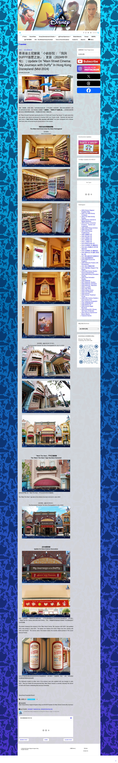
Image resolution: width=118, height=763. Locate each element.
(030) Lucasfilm (86, 287)
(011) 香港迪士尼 (28, 49)
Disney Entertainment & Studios (47, 36)
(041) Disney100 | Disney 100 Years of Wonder (89, 310)
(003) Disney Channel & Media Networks (89, 220)
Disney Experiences (65, 36)
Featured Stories (87, 316)
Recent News (33, 36)
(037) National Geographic (89, 301)
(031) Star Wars (86, 288)
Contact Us (75, 39)
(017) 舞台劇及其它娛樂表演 (90, 256)
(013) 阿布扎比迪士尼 (88, 243)
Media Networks (77, 36)
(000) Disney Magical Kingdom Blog (88, 211)
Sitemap (85, 748)
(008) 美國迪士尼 (87, 234)
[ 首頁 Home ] (73, 748)
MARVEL (94, 36)
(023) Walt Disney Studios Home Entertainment (89, 271)
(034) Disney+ (86, 293)
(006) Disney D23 (87, 229)
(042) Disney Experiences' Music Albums (89, 313)
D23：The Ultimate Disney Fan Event (44, 39)
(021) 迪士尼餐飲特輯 (88, 266)
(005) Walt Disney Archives (90, 228)
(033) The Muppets (87, 292)
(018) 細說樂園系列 (87, 258)
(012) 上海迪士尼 (87, 241)
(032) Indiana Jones (87, 290)
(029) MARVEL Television (89, 285)
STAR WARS (28, 39)
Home (24, 36)
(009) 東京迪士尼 (87, 236)
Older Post (68, 739)
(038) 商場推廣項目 (87, 303)
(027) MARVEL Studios (88, 282)
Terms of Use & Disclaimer (62, 39)
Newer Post (24, 739)
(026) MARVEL (86, 280)
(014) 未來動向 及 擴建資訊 (90, 245)
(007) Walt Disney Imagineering (87, 231)
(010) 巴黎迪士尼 (87, 238)
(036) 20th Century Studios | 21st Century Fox (90, 298)
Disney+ (86, 36)
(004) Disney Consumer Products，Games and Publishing (89, 224)
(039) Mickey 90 (86, 304)
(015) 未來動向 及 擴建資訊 (90, 250)
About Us (83, 39)
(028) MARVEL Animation (89, 284)
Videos (91, 39)
